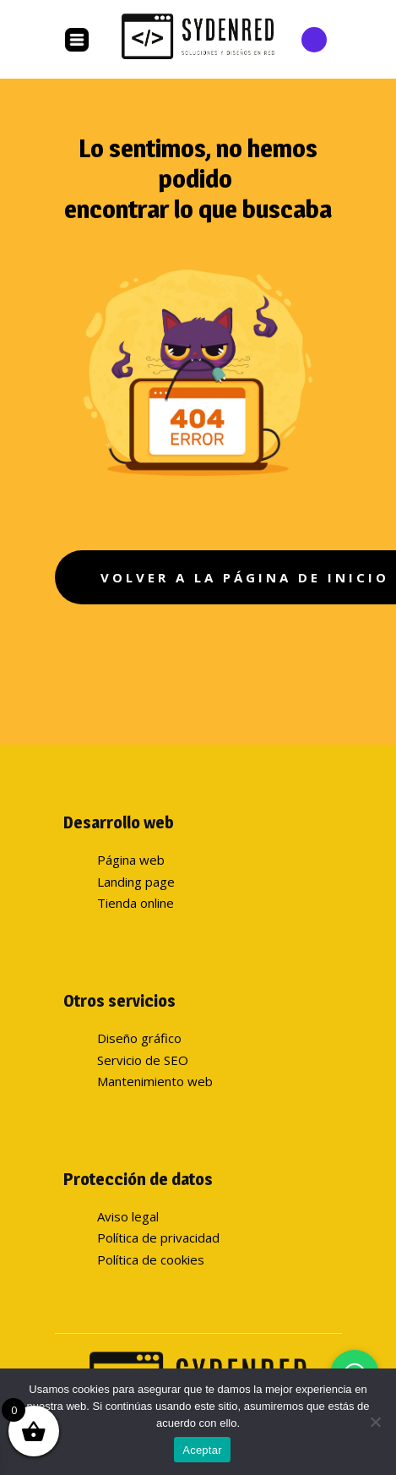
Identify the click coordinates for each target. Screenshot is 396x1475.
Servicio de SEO (142, 1060)
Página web (131, 859)
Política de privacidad (158, 1237)
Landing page (136, 881)
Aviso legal (128, 1216)
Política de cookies (150, 1259)
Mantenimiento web (155, 1081)
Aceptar (202, 1450)
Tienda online (135, 902)
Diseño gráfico (139, 1038)
